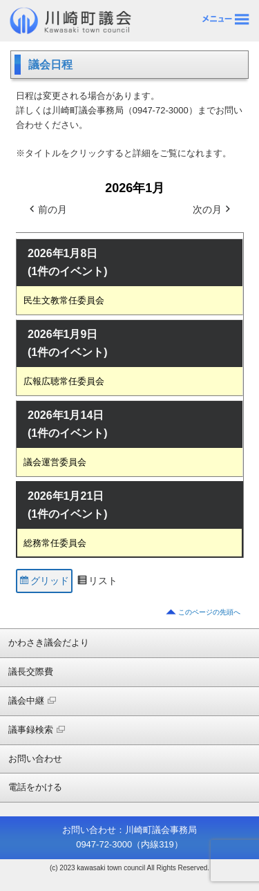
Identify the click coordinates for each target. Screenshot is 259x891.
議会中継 (32, 700)
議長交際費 (30, 671)
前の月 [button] (47, 209)
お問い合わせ (35, 758)
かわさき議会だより (48, 642)
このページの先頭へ (209, 612)
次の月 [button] (212, 209)
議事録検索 (36, 729)
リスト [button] (97, 582)
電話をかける (35, 787)
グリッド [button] (44, 582)
